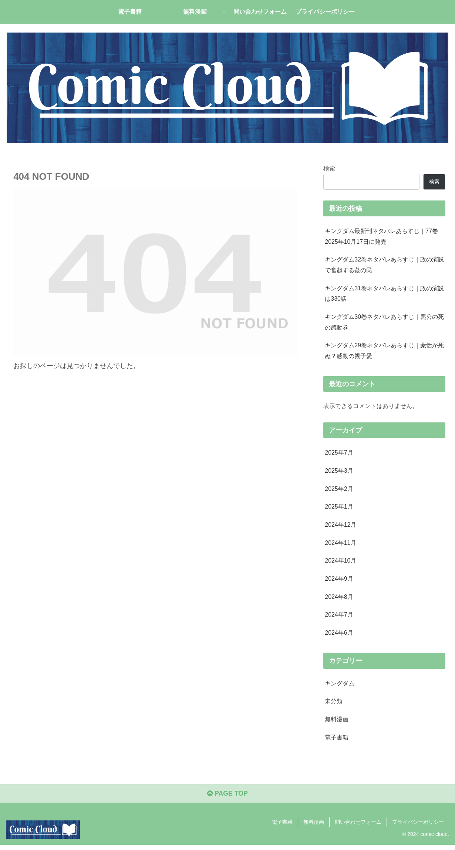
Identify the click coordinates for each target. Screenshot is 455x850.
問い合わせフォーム (358, 827)
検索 (329, 168)
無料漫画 (313, 827)
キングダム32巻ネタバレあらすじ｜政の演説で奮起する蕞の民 (384, 265)
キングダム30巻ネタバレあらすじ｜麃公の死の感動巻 (384, 323)
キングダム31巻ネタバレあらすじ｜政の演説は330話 (384, 294)
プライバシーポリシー (418, 827)
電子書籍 (282, 827)
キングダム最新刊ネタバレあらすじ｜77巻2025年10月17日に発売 (381, 236)
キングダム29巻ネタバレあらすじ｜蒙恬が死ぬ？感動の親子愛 (384, 352)
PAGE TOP (227, 798)
